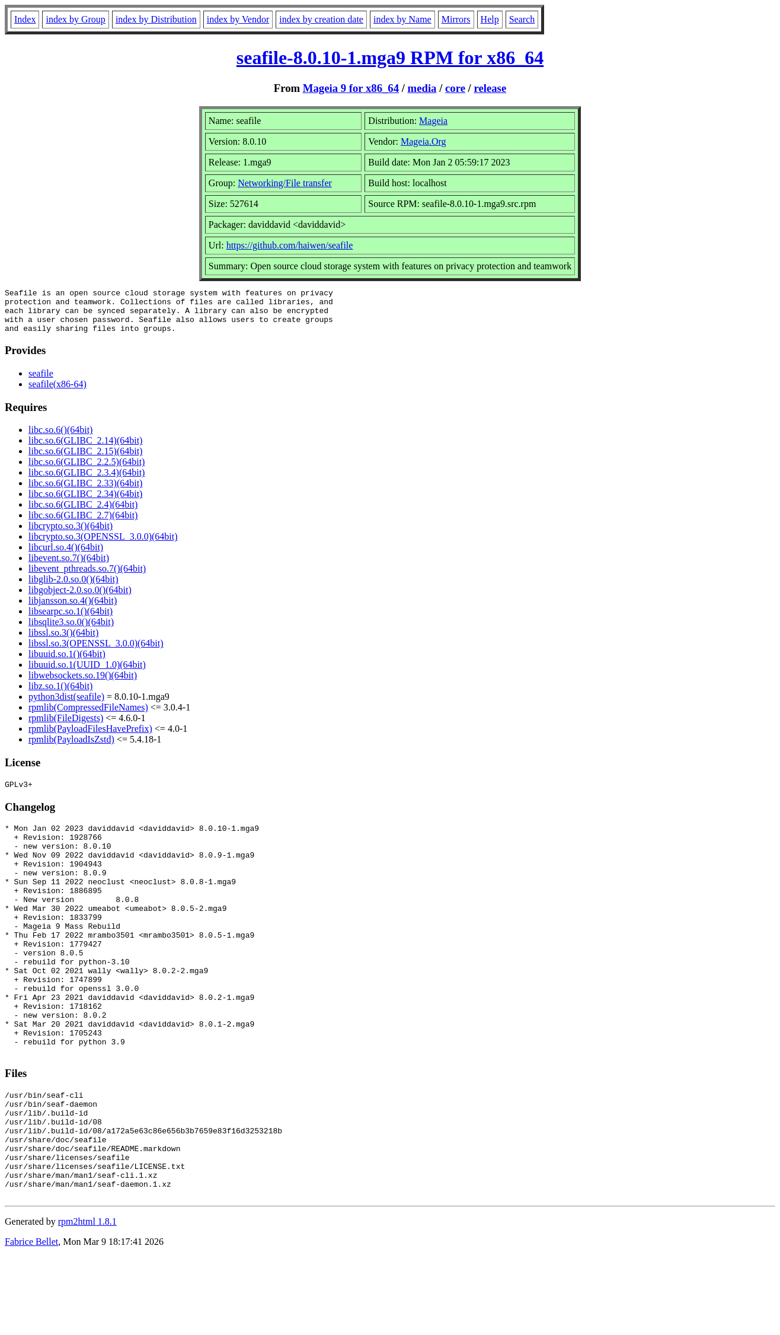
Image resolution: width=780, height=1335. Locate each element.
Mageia (433, 121)
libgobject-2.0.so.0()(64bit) (80, 599)
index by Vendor (238, 19)
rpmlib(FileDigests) (65, 727)
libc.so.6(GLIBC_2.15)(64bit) (85, 460)
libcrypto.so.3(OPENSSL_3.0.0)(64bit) (103, 545)
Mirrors (456, 19)
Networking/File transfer (285, 183)
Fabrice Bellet (31, 1320)
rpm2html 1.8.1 (87, 1300)
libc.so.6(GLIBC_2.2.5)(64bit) (86, 471)
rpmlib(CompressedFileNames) (88, 716)
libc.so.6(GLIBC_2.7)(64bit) (83, 524)
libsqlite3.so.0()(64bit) (71, 631)
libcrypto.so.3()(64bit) (70, 535)
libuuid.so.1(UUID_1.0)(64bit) (87, 673)
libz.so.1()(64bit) (60, 695)
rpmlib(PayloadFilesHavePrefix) (90, 737)
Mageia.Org (423, 141)
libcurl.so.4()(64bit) (65, 556)
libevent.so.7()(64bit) (68, 567)
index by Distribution (156, 19)
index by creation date (321, 19)
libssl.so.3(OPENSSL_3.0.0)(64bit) (96, 652)
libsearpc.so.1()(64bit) (70, 620)
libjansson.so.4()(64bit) (72, 609)
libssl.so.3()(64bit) (63, 641)
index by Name (402, 19)
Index (25, 19)
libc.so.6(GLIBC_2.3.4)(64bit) (86, 481)
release (490, 88)
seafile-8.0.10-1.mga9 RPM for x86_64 (390, 57)
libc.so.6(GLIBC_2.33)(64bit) (85, 492)
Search (522, 19)
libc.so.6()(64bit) (60, 439)
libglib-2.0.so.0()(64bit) (73, 588)
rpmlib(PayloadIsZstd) (71, 748)
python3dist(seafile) (66, 705)
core (455, 88)
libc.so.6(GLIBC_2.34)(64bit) (85, 503)
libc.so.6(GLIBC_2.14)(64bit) (85, 449)
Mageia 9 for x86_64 (351, 88)
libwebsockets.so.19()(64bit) (82, 684)
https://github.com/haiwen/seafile (289, 245)
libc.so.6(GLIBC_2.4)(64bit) (83, 513)
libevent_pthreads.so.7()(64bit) (87, 577)
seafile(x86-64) (57, 393)
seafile (40, 382)
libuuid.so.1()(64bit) (67, 663)
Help (490, 19)
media (422, 88)
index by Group (75, 19)
